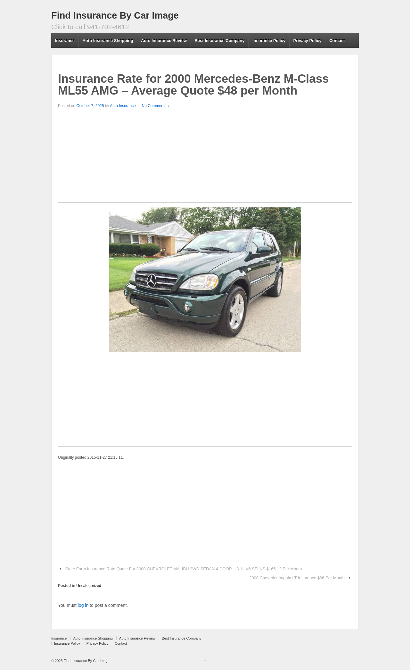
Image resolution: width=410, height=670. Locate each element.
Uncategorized (88, 585)
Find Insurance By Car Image (115, 15)
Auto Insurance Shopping (107, 40)
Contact (337, 40)
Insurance (65, 40)
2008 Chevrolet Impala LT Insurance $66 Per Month (297, 577)
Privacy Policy (307, 40)
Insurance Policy (268, 40)
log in (83, 605)
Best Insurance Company (219, 40)
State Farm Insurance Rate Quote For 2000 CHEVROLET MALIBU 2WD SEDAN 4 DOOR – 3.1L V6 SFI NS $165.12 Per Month (183, 568)
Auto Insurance (123, 106)
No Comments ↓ (155, 106)
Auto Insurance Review (164, 40)
